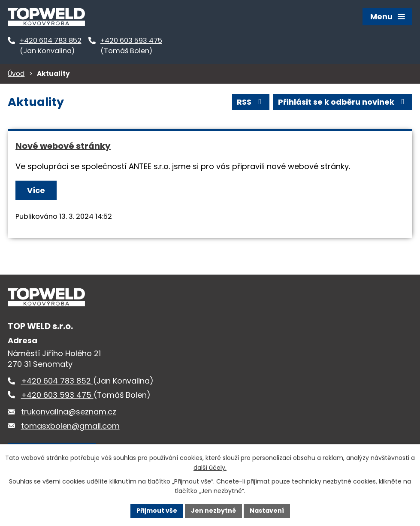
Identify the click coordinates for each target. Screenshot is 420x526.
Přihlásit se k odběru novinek (343, 102)
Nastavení (267, 510)
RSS (251, 102)
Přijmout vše (156, 510)
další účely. (210, 467)
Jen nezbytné (213, 510)
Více (36, 190)
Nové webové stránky (63, 146)
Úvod (16, 73)
